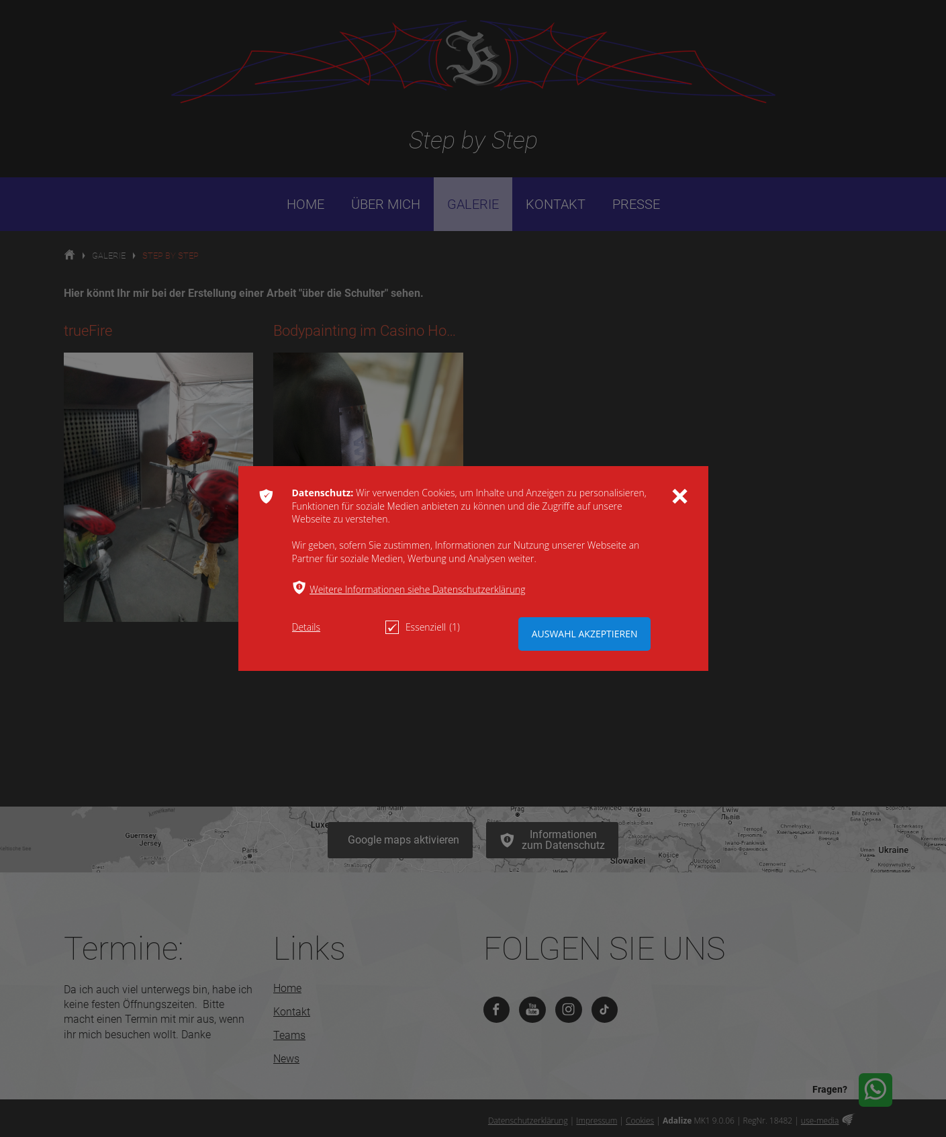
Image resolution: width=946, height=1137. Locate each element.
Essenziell (422, 627)
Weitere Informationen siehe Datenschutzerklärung (417, 589)
